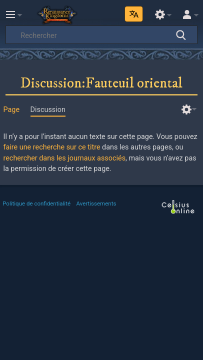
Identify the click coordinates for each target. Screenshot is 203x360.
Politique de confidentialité (36, 203)
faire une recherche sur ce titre (51, 147)
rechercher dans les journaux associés (64, 158)
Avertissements (96, 203)
